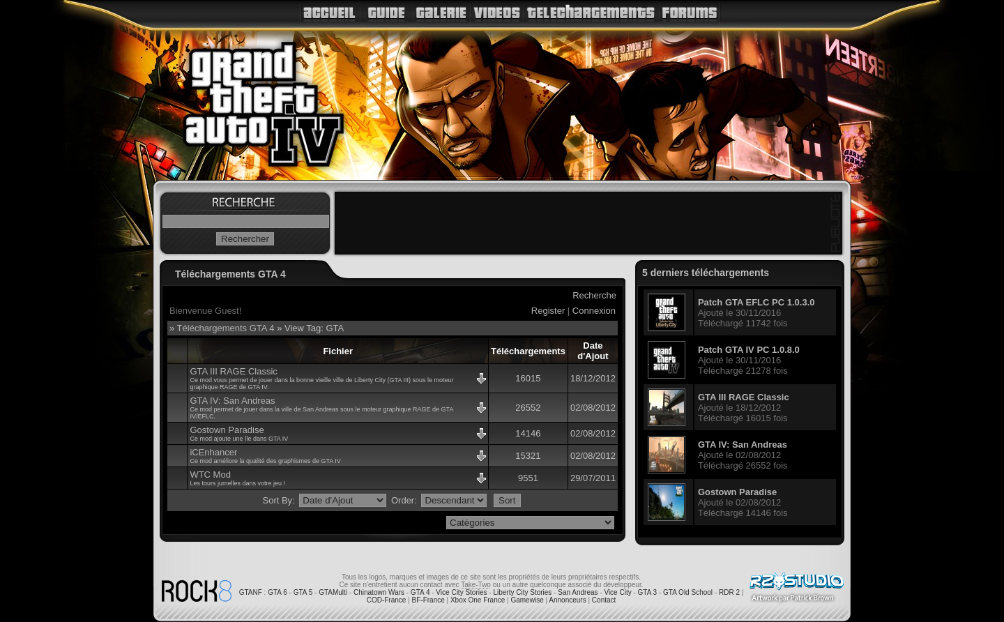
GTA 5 (303, 592)
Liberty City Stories (522, 592)
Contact (604, 600)
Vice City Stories (461, 592)
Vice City (617, 592)
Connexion (594, 310)
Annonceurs (567, 600)
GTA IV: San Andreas (232, 400)
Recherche (594, 295)
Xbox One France (477, 600)
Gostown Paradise (227, 430)
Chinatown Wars (378, 592)
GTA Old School (688, 592)
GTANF (250, 592)
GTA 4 (420, 592)
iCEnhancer (213, 452)
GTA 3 (647, 592)
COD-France (386, 600)
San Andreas (578, 592)
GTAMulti (333, 592)
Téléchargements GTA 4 (226, 328)
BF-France (428, 600)
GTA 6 (277, 592)
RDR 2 (729, 592)
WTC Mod (210, 474)
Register (548, 310)
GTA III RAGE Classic (233, 371)
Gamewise (526, 600)
